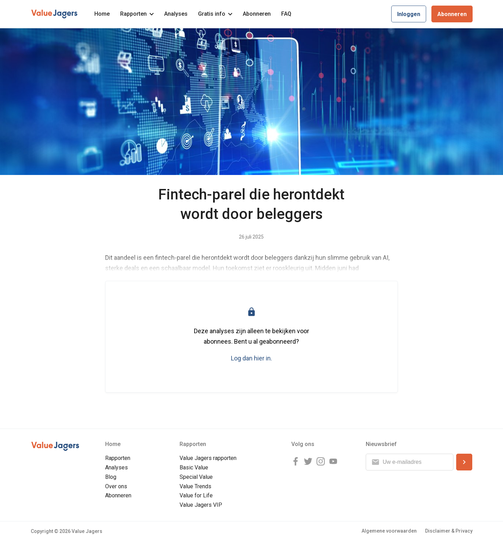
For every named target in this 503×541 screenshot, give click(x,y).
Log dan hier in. (251, 358)
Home (102, 13)
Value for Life (196, 495)
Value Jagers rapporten (208, 458)
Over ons (116, 486)
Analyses (176, 13)
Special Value (196, 477)
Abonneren (257, 13)
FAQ (286, 13)
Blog (110, 477)
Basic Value (194, 467)
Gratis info (215, 13)
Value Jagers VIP (201, 505)
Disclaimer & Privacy (449, 531)
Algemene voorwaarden (389, 531)
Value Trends (195, 486)
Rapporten (137, 13)
